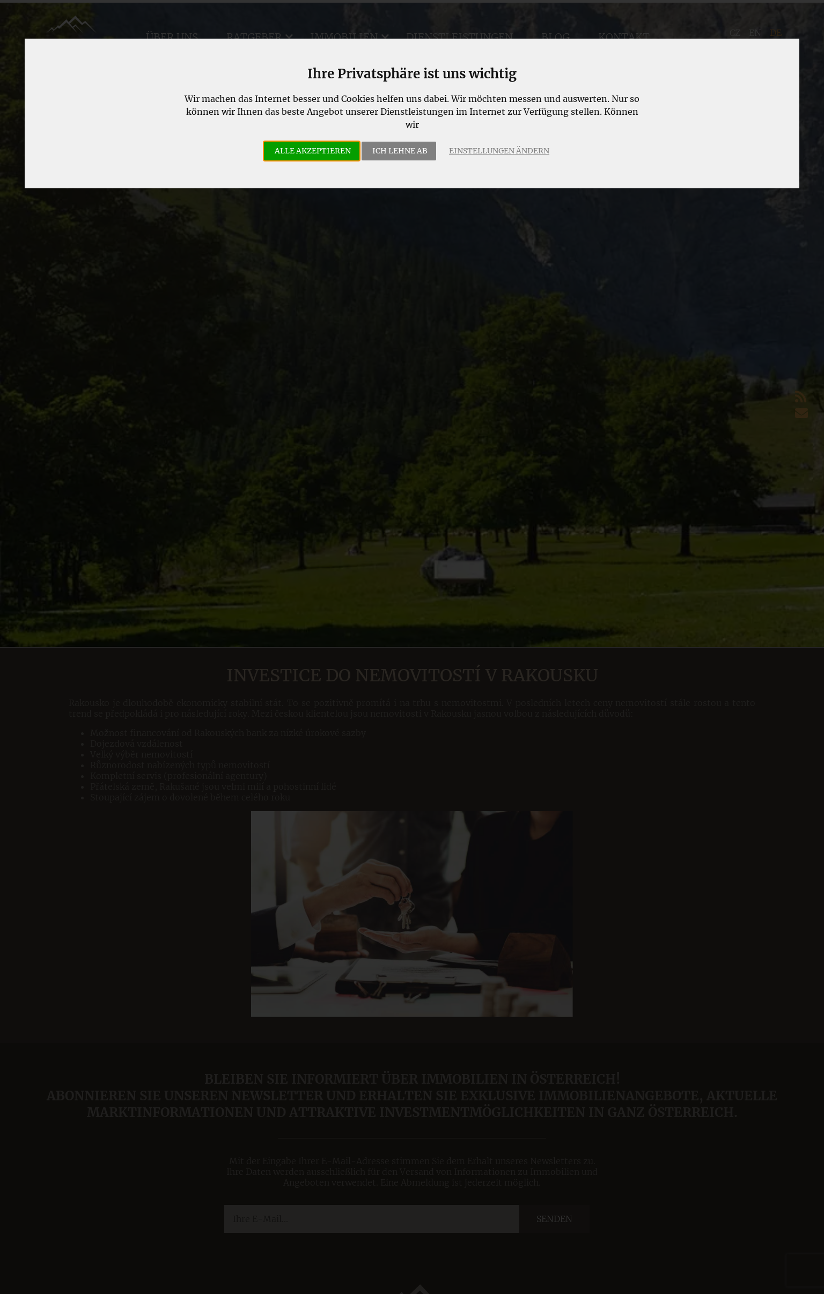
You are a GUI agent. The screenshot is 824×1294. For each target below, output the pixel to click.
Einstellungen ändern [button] (499, 151)
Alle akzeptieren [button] (313, 151)
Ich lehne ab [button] (400, 151)
